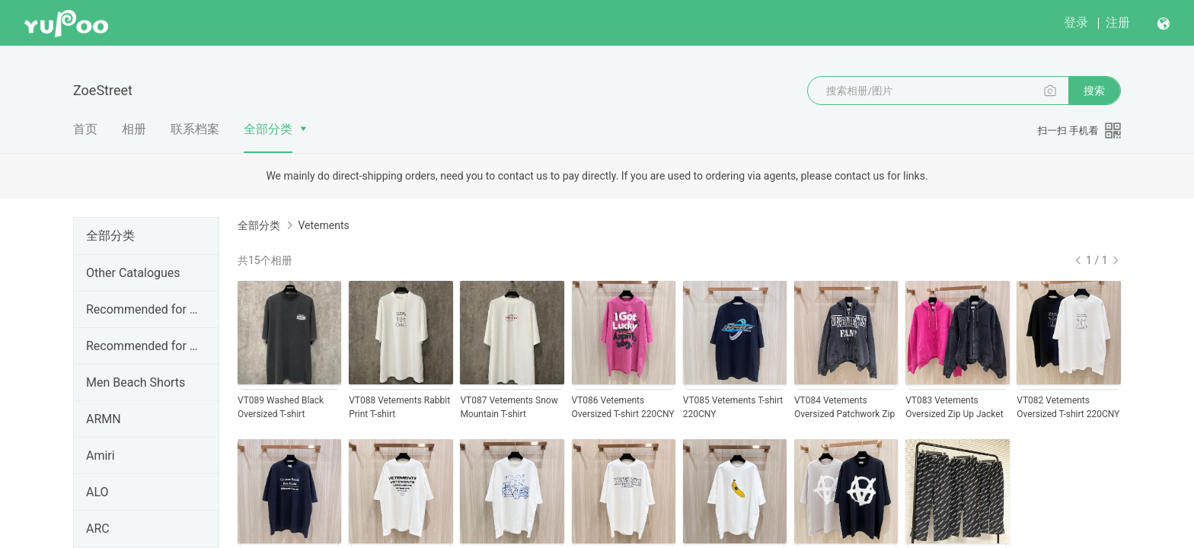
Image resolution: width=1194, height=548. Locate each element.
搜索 (1094, 90)
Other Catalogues (133, 273)
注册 (1118, 22)
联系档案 (195, 129)
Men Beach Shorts (135, 382)
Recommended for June (143, 309)
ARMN (103, 419)
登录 (1076, 22)
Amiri (100, 455)
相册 (134, 129)
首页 (85, 129)
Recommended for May (143, 346)
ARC (98, 528)
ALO (97, 492)
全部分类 (268, 129)
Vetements (323, 225)
